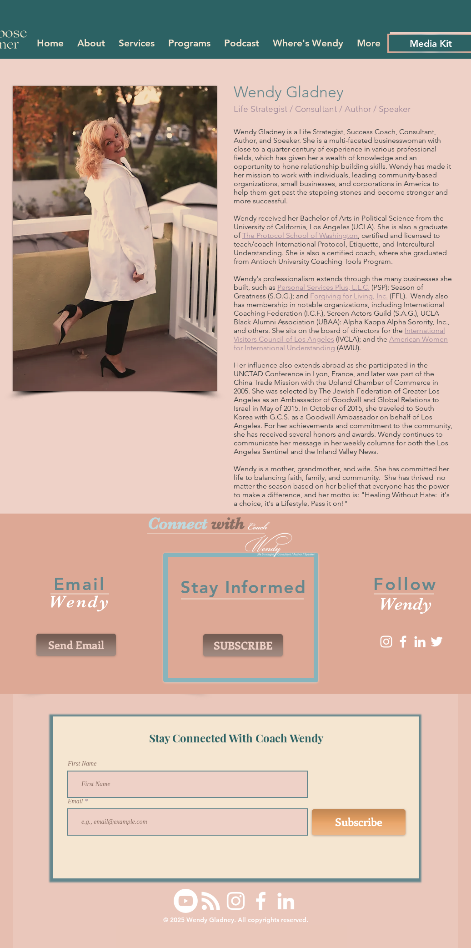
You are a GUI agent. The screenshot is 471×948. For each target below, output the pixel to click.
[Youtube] (186, 901)
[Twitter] (437, 642)
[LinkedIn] (420, 642)
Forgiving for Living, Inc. (349, 296)
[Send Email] (76, 645)
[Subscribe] (359, 822)
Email (75, 801)
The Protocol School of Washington (300, 235)
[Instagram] (386, 642)
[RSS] (211, 901)
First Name (82, 764)
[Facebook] (403, 642)
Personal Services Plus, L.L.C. (323, 287)
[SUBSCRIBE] (243, 645)
